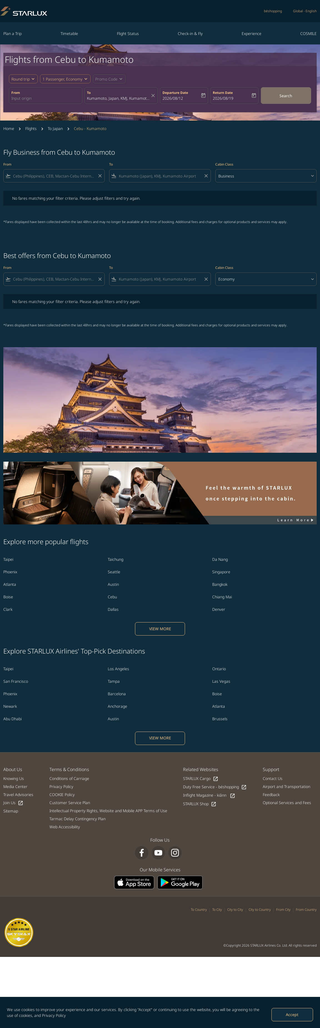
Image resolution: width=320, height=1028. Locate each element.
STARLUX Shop (199, 804)
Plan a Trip (12, 33)
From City (283, 909)
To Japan (55, 128)
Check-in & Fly (190, 33)
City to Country (260, 909)
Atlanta (9, 584)
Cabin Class (224, 164)
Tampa (114, 681)
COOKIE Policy (62, 794)
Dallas (113, 609)
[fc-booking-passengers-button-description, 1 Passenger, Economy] (62, 79)
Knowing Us (13, 778)
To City (217, 909)
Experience (251, 33)
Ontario (219, 668)
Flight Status (128, 33)
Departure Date (175, 92)
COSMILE (308, 33)
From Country (306, 909)
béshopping (273, 11)
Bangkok (220, 584)
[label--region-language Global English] (305, 11)
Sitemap (10, 811)
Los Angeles (118, 668)
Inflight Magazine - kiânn (209, 795)
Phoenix (10, 571)
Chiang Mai (222, 596)
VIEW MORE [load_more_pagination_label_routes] (160, 628)
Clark (7, 609)
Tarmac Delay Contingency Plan (77, 818)
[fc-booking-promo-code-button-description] (106, 79)
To (89, 92)
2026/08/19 (223, 98)
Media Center (15, 786)
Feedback (271, 794)
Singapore (221, 571)
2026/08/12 (172, 98)
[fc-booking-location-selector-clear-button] (154, 95)
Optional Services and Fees (287, 802)
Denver (218, 609)
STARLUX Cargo (200, 779)
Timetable (69, 33)
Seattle (114, 571)
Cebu (112, 596)
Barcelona (117, 693)
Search (285, 95)
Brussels (220, 718)
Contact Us (272, 778)
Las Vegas (221, 681)
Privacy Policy (54, 1015)
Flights (31, 128)
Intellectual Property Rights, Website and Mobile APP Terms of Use (108, 810)
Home (8, 128)
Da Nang (220, 559)
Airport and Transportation (286, 786)
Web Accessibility (64, 826)
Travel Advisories (18, 794)
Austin (113, 584)
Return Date (223, 92)
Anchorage (117, 706)
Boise (8, 596)
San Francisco (15, 681)
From (15, 92)
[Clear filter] (99, 175)
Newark (10, 706)
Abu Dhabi (12, 718)
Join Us (13, 803)
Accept (292, 1014)
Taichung (115, 559)
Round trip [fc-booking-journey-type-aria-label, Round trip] (20, 79)
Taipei (8, 559)
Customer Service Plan (69, 802)
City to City (235, 909)
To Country (199, 909)
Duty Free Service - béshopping (215, 787)
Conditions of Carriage (69, 778)
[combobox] (45, 98)
